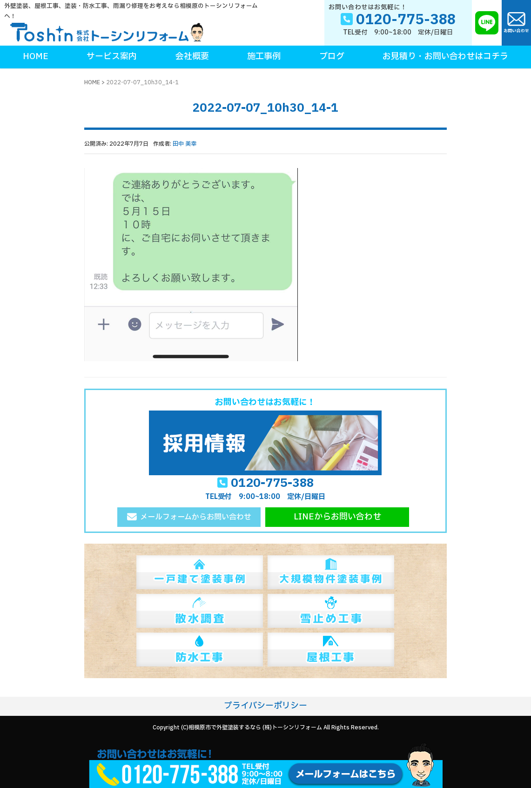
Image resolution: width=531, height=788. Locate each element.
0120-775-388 (272, 483)
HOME (92, 82)
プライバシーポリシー (265, 706)
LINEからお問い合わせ (337, 517)
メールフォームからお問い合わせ (195, 517)
